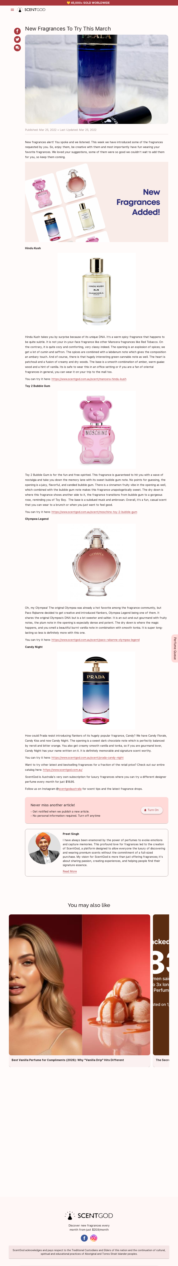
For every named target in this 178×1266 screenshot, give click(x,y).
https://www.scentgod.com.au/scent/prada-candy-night (87, 757)
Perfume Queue (175, 648)
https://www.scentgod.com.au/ (62, 769)
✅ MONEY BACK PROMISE (88, 3)
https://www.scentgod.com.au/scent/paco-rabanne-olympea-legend (95, 639)
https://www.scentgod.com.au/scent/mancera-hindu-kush (88, 379)
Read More (70, 871)
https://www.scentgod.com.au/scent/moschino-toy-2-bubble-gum (94, 512)
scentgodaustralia (70, 789)
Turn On (151, 810)
